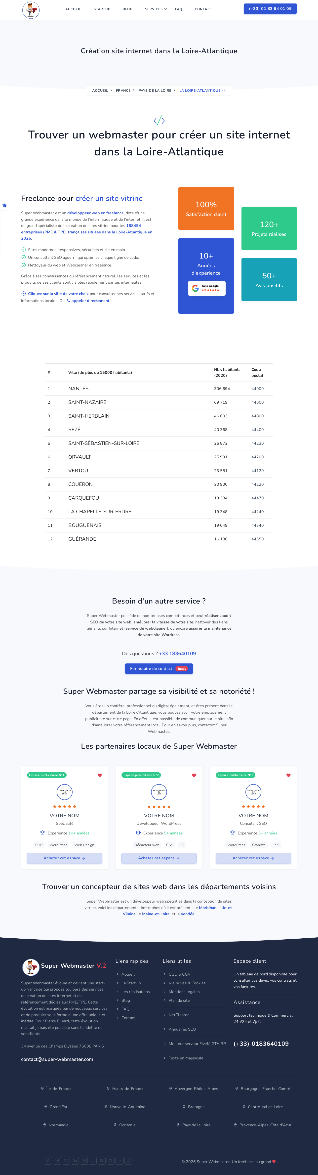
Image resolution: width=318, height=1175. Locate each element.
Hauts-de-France (124, 1088)
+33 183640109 (177, 653)
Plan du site (176, 1000)
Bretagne (193, 1107)
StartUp (102, 9)
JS (182, 844)
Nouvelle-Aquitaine (124, 1107)
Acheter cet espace (65, 858)
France (123, 90)
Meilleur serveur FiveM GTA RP (194, 1043)
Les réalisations (133, 992)
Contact (203, 9)
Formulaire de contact (159, 668)
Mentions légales (181, 992)
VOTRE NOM (65, 815)
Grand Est (55, 1107)
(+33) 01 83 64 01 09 (270, 8)
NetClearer (176, 1015)
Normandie (56, 1125)
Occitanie (124, 1125)
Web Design (84, 844)
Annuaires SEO (179, 1029)
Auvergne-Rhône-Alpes (193, 1088)
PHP (38, 844)
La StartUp (128, 983)
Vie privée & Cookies (184, 983)
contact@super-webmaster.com (57, 1059)
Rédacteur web (147, 844)
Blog (128, 9)
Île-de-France (55, 1088)
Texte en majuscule (183, 1058)
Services (154, 9)
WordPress (58, 844)
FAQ (178, 9)
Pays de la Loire (155, 90)
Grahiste (259, 844)
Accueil (73, 9)
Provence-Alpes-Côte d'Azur (262, 1125)
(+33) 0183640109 (261, 1044)
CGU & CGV (177, 974)
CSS (169, 844)
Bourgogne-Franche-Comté (262, 1088)
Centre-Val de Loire (262, 1107)
